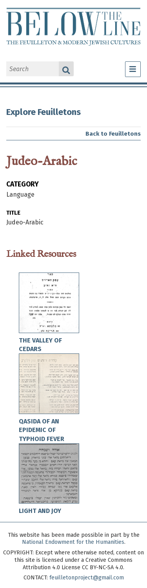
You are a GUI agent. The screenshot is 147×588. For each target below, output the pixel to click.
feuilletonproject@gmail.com (86, 577)
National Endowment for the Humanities (73, 542)
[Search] (32, 68)
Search (66, 68)
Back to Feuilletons (113, 133)
